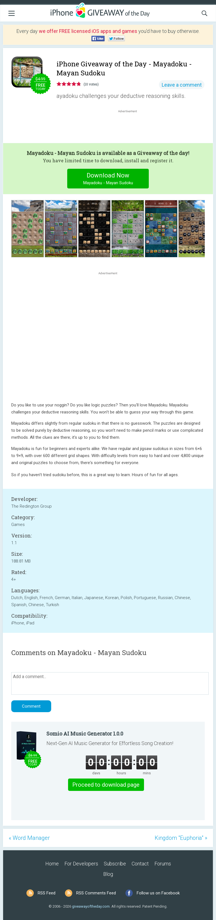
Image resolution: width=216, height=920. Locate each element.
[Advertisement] (130, 127)
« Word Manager (29, 837)
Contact (140, 864)
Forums (162, 864)
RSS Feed (46, 893)
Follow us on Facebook (158, 893)
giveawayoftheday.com (91, 906)
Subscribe (115, 864)
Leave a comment (182, 85)
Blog (108, 874)
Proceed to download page (106, 784)
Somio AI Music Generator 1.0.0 (84, 733)
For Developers (81, 864)
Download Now (108, 179)
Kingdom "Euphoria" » (181, 837)
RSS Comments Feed (96, 893)
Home (52, 864)
